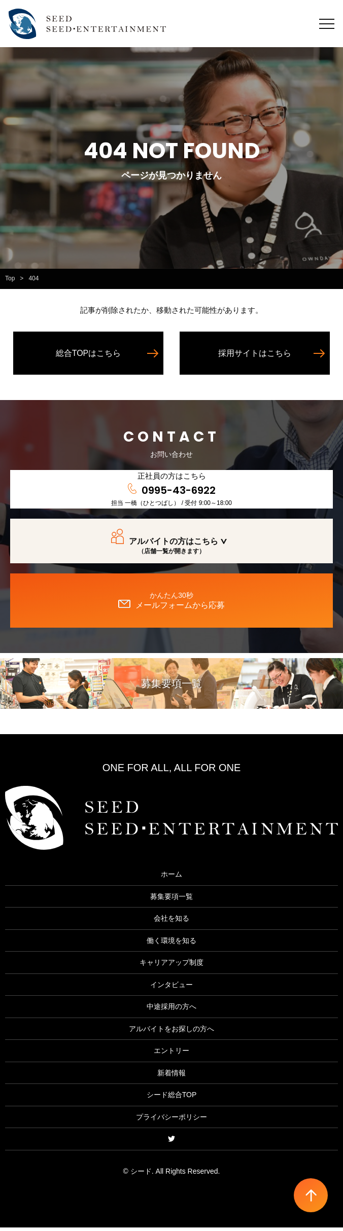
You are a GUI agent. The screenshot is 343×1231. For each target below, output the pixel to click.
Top (10, 281)
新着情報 (171, 1076)
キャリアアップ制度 (171, 966)
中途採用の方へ (171, 1010)
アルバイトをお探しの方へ (171, 1032)
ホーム (171, 878)
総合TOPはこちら (88, 356)
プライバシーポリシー (171, 1120)
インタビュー (171, 988)
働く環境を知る (171, 944)
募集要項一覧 (171, 687)
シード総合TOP (172, 1098)
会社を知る (171, 922)
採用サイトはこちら (254, 356)
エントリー (171, 1054)
